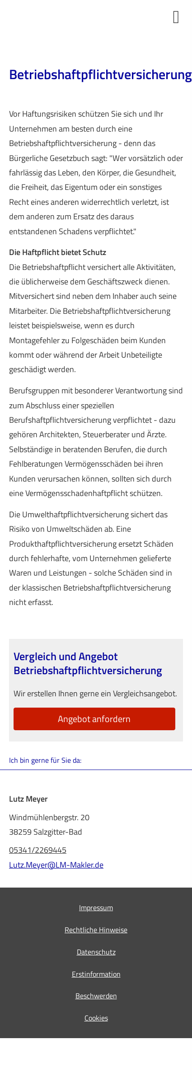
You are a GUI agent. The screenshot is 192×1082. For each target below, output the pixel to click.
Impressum (96, 907)
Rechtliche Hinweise (96, 929)
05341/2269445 (37, 850)
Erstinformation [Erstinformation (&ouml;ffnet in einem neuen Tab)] (96, 974)
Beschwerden (96, 995)
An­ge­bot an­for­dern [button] (94, 719)
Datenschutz (96, 951)
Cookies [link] (96, 1017)
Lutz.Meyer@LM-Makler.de (56, 865)
